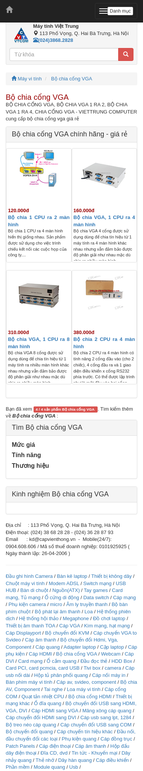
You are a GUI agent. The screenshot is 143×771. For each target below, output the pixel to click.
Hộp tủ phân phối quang (61, 675)
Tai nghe (53, 689)
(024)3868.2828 (53, 40)
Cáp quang (47, 647)
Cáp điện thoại (55, 746)
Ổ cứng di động (62, 597)
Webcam (111, 654)
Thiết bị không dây (111, 576)
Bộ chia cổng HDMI (90, 696)
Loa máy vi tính (83, 689)
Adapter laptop (80, 647)
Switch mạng (97, 583)
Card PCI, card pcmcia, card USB (43, 668)
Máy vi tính (26, 79)
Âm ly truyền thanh (87, 604)
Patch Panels (20, 746)
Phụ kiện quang (79, 739)
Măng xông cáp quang (107, 710)
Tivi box (92, 668)
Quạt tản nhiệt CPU (42, 696)
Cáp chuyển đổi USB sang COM (96, 725)
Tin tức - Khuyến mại (94, 753)
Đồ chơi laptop (109, 618)
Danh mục (120, 11)
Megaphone (76, 618)
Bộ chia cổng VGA (71, 79)
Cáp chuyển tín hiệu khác (85, 731)
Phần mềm (17, 767)
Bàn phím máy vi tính (29, 682)
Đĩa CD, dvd (53, 753)
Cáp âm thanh (40, 640)
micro (56, 604)
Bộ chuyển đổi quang (29, 731)
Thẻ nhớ (44, 760)
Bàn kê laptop (72, 576)
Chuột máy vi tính (25, 583)
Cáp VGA (69, 626)
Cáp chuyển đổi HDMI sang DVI (41, 717)
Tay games (96, 590)
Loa (89, 611)
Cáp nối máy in (108, 675)
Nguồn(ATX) (66, 590)
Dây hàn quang (75, 760)
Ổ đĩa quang (47, 703)
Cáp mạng (124, 597)
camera (112, 668)
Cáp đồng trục (116, 739)
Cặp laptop (112, 647)
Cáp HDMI (40, 654)
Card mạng (30, 661)
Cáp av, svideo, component (86, 682)
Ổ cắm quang (61, 661)
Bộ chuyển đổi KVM (67, 633)
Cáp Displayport (23, 633)
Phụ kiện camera (27, 604)
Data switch (96, 597)
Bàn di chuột (34, 590)
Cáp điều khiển (113, 760)
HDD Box (121, 661)
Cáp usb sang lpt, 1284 (106, 717)
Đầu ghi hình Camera (29, 576)
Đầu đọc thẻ (93, 661)
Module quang (49, 767)
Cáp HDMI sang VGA (54, 710)
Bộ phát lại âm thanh (58, 611)
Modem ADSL (64, 583)
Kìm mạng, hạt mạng (107, 626)
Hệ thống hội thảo (39, 618)
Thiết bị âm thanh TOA (30, 626)
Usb (73, 767)
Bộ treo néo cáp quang (31, 725)
